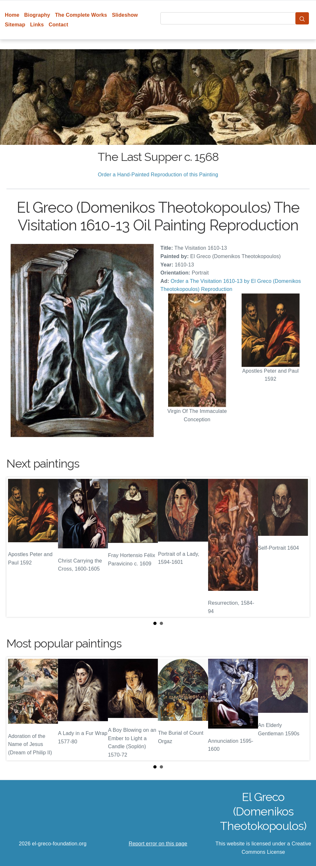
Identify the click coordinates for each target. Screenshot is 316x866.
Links (37, 24)
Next (299, 547)
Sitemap (15, 24)
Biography (37, 15)
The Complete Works (81, 15)
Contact (58, 24)
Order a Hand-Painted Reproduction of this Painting (158, 174)
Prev (16, 547)
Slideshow (125, 15)
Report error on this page (158, 843)
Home (12, 15)
